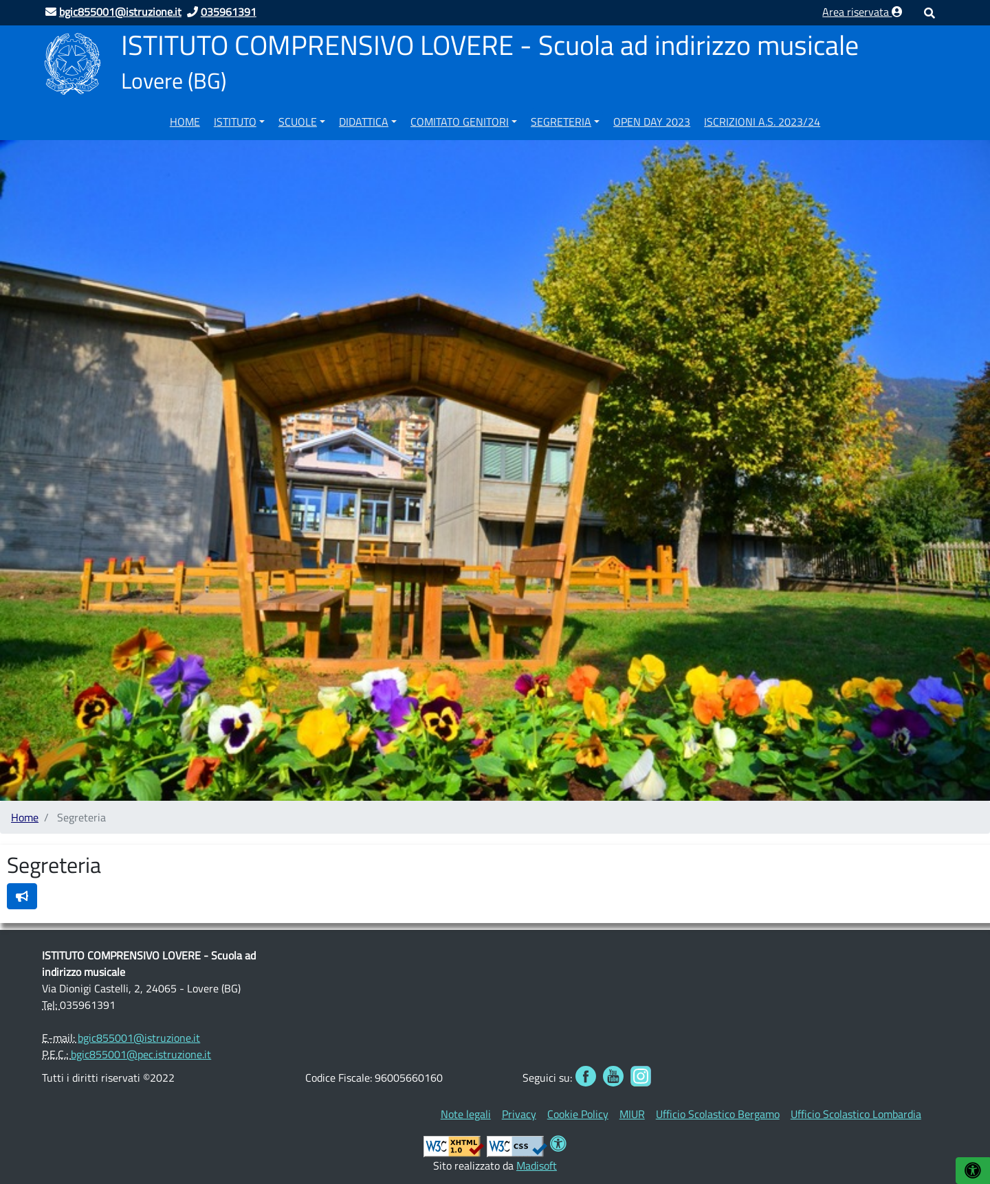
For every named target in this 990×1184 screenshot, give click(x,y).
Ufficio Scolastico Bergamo (718, 1114)
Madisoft (536, 1165)
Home (185, 121)
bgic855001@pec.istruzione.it (141, 1054)
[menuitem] (185, 119)
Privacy (519, 1114)
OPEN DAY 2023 (651, 121)
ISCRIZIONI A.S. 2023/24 (762, 121)
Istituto (235, 121)
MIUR (632, 1114)
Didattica (363, 121)
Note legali (466, 1114)
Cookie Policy (577, 1114)
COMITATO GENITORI (459, 121)
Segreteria (561, 121)
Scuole (297, 121)
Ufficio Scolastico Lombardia (856, 1114)
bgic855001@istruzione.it (139, 1037)
